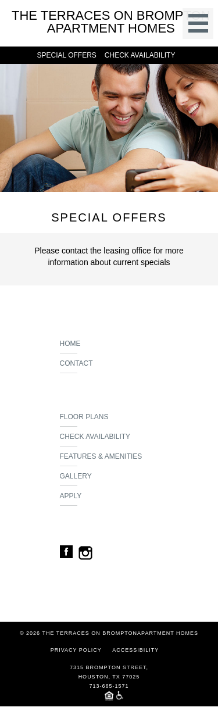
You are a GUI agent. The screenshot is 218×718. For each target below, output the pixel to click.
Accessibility (135, 650)
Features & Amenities (101, 459)
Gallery (76, 479)
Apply (71, 499)
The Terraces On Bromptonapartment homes (111, 22)
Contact (76, 366)
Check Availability (95, 439)
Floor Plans (84, 420)
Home (70, 346)
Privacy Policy (76, 650)
